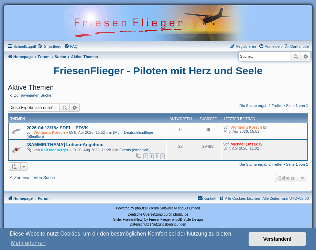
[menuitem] (50, 46)
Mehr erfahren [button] (28, 243)
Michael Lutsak (244, 144)
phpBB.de (180, 214)
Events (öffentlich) (134, 150)
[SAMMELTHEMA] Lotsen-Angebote (64, 144)
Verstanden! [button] (277, 239)
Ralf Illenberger (54, 150)
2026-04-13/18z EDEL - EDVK (57, 127)
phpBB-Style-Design (187, 219)
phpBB (140, 208)
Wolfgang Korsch (49, 132)
